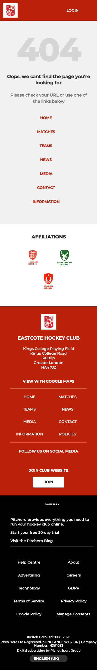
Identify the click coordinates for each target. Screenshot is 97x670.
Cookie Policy (28, 614)
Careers (73, 575)
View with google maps (48, 381)
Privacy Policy (73, 601)
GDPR (73, 588)
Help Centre (29, 562)
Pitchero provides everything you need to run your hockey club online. (49, 522)
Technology (29, 588)
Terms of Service (28, 601)
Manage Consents (73, 614)
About (73, 562)
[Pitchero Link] (52, 511)
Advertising (29, 575)
